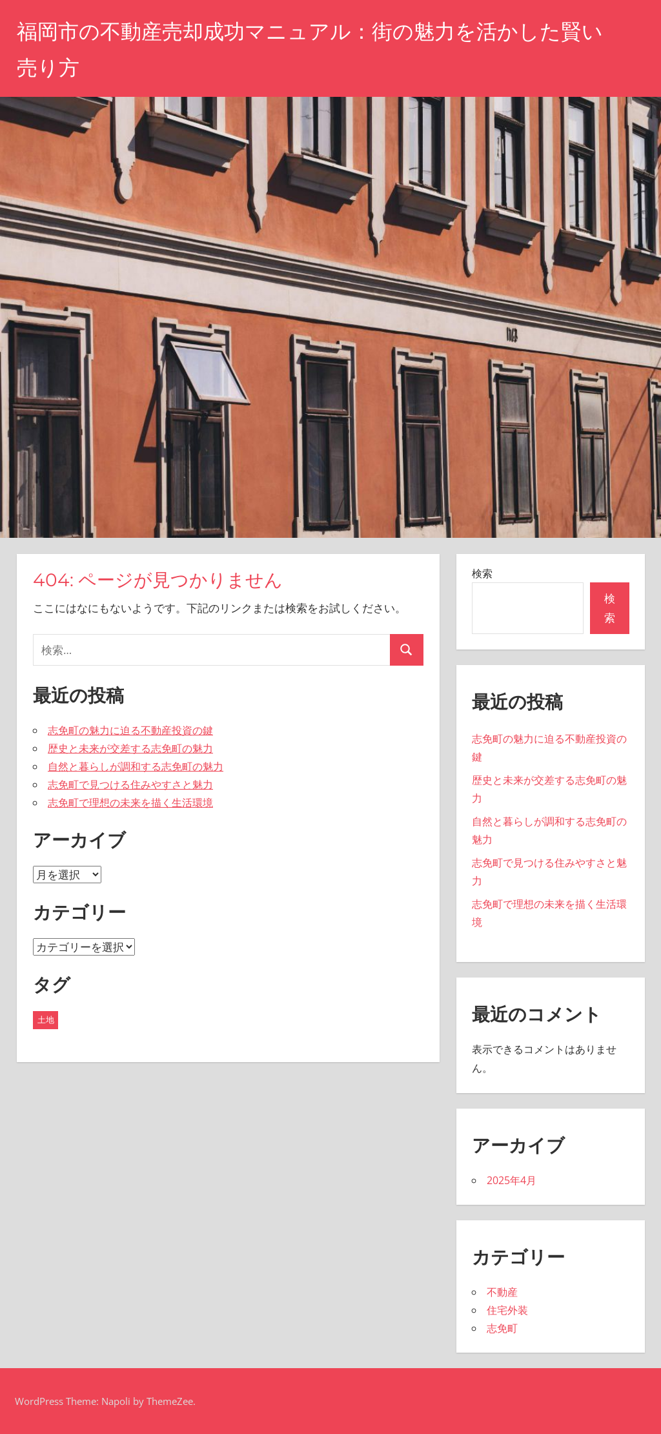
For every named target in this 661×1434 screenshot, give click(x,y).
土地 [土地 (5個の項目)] (45, 1019)
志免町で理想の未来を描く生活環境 (130, 802)
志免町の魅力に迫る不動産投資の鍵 (130, 730)
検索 (482, 573)
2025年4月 (511, 1180)
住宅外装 (507, 1310)
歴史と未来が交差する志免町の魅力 (130, 748)
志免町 (502, 1328)
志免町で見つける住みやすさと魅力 (130, 784)
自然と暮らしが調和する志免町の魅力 (135, 766)
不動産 (502, 1292)
